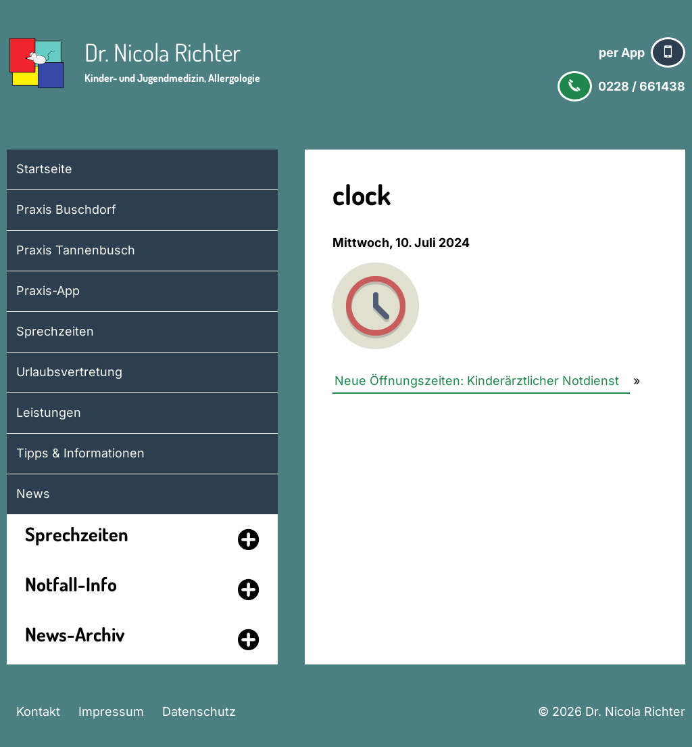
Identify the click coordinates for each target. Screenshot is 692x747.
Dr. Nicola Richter (162, 52)
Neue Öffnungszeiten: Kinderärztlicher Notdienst (477, 381)
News (33, 493)
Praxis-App (48, 291)
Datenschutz (199, 711)
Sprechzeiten (55, 331)
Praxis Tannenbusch (75, 250)
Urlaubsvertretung (69, 372)
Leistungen (48, 412)
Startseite (44, 169)
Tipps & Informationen (80, 453)
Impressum (111, 711)
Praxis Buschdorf (66, 209)
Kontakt (38, 711)
